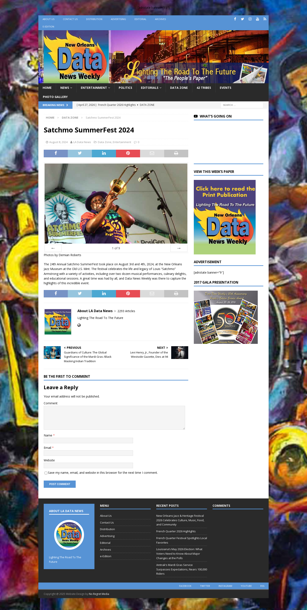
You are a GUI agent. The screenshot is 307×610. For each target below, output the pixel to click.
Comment (51, 403)
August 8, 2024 (58, 142)
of (116, 248)
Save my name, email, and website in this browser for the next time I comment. (103, 473)
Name (48, 435)
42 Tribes (204, 88)
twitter (205, 585)
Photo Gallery (55, 97)
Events (225, 88)
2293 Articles (126, 311)
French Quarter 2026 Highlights (176, 531)
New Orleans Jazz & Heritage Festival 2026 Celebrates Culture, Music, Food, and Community (180, 520)
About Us (48, 19)
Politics (125, 88)
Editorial (140, 19)
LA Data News (82, 142)
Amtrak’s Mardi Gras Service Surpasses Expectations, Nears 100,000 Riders (181, 569)
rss (262, 585)
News (64, 88)
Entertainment (94, 88)
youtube (246, 585)
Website (49, 460)
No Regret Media (99, 594)
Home (47, 88)
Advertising (118, 19)
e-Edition (48, 26)
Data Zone (179, 88)
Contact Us (70, 19)
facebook (185, 585)
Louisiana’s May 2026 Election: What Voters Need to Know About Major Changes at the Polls (179, 553)
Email (48, 448)
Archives (160, 19)
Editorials (149, 88)
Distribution (94, 19)
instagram (225, 585)
